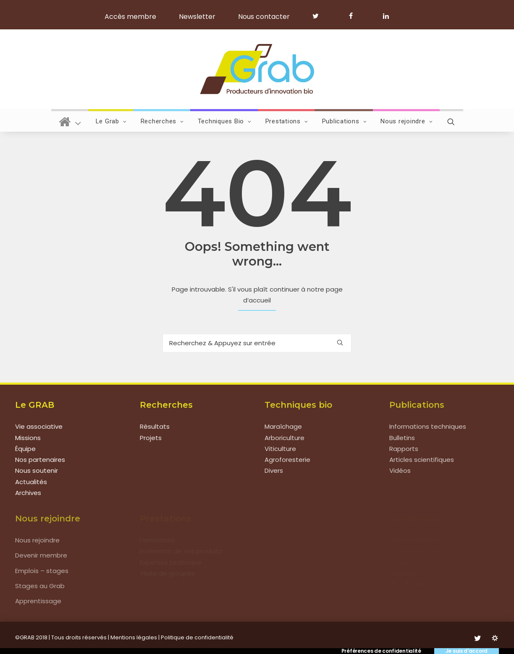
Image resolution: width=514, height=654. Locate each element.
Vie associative (39, 426)
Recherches (162, 121)
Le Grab (111, 121)
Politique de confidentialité (197, 637)
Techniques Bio (225, 121)
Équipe (25, 448)
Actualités (31, 481)
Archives (28, 492)
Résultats (155, 426)
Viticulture (280, 448)
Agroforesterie (287, 459)
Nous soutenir (36, 470)
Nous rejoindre (406, 121)
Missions (28, 437)
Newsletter (197, 16)
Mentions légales (133, 637)
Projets (151, 437)
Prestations (286, 121)
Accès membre (130, 16)
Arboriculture (284, 437)
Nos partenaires (40, 459)
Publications (344, 121)
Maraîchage (283, 426)
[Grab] (257, 69)
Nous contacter (264, 16)
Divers (274, 470)
